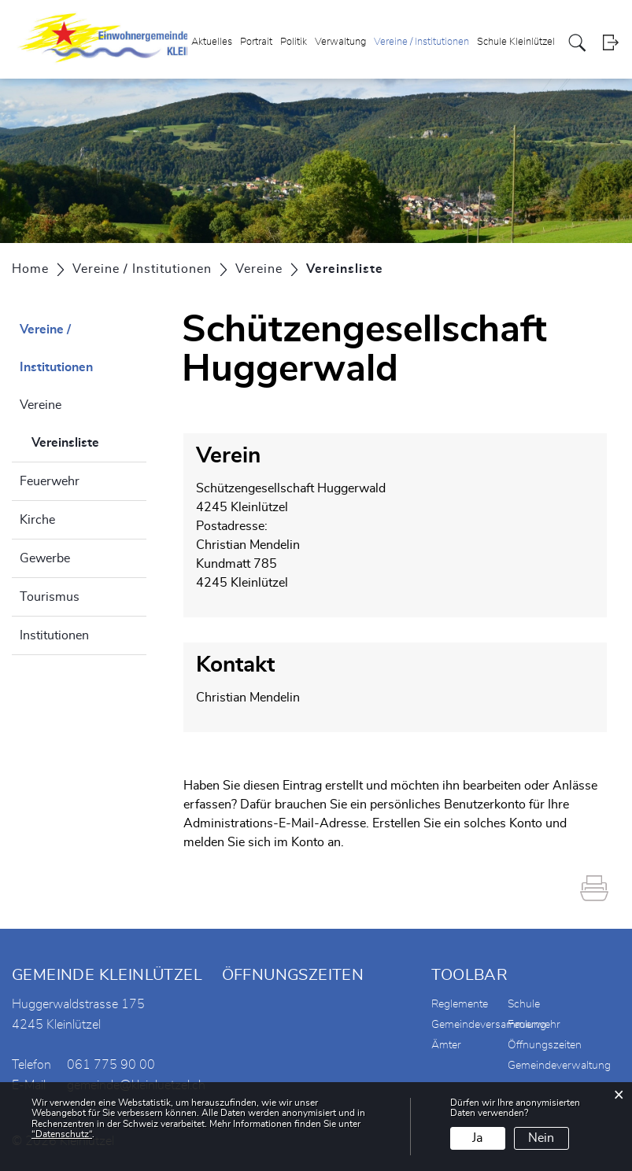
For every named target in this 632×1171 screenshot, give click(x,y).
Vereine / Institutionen (421, 42)
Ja (477, 1138)
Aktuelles (211, 42)
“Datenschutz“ (61, 1134)
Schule (524, 1004)
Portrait (256, 42)
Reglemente (459, 1004)
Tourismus (49, 597)
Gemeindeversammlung (488, 1024)
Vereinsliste (88, 440)
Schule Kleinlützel (516, 42)
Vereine (40, 405)
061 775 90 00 (111, 1065)
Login (610, 42)
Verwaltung (340, 42)
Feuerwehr (49, 481)
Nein (541, 1138)
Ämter (446, 1045)
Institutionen (54, 635)
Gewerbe (45, 558)
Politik (293, 42)
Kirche (37, 520)
